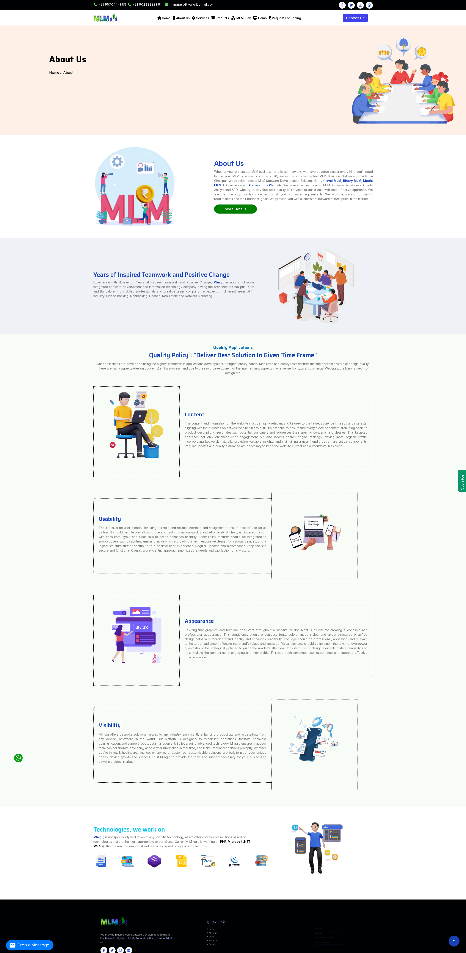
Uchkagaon (61, 893)
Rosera (94, 893)
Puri (110, 899)
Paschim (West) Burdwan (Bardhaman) (129, 895)
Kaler (92, 891)
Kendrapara (69, 899)
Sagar (224, 894)
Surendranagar (16, 895)
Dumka (81, 892)
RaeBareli (435, 889)
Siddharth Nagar (17, 890)
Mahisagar (427, 894)
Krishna (442, 895)
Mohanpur (140, 893)
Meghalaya (139, 899)
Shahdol (236, 894)
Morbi (435, 894)
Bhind (119, 894)
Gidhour (223, 890)
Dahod (380, 894)
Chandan (172, 892)
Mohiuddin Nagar (145, 893)
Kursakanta (65, 891)
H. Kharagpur (385, 891)
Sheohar (140, 889)
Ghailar (381, 890)
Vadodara (26, 895)
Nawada (109, 889)
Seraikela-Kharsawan (146, 892)
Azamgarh (207, 889)
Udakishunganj (410, 890)
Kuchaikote (27, 893)
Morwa (71, 893)
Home (166, 18)
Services (202, 18)
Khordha (81, 899)
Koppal (432, 897)
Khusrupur (71, 890)
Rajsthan (160, 899)
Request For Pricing (286, 18)
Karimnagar (200, 897)
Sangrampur (399, 891)
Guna (153, 894)
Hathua (44, 893)
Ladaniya (449, 890)
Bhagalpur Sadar (151, 890)
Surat (12, 895)
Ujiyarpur (123, 893)
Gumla (101, 892)
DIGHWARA (170, 893)
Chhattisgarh (224, 899)
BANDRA (409, 891)
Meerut (409, 889)
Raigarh (127, 897)
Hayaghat (412, 892)
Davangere (401, 897)
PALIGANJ (127, 890)
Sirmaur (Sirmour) (416, 895)
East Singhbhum (86, 892)
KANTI (437, 891)
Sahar (166, 891)
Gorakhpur (67, 889)
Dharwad (404, 897)
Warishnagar (85, 893)
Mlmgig (218, 335)
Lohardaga (123, 892)
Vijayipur (65, 893)
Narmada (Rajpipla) (440, 894)
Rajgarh (215, 894)
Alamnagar (416, 890)
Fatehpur (37, 889)
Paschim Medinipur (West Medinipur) (115, 895)
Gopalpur (178, 890)
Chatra (70, 892)
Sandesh (162, 891)
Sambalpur (118, 899)
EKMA (173, 893)
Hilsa (26, 892)
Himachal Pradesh (211, 899)
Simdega (152, 892)
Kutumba (117, 891)
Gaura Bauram (450, 892)
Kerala (131, 899)
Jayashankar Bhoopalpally (179, 897)
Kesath (384, 892)
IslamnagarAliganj (229, 890)
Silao (51, 892)
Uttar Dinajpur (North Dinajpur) (175, 895)
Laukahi (28, 891)
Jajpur (51, 899)
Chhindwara (135, 894)
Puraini (397, 890)
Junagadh (413, 894)
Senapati (5, 897)
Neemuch (206, 894)
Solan (421, 895)
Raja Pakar (86, 894)
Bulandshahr (245, 889)
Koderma (115, 892)
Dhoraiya (176, 892)
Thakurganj (57, 891)
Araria (4, 889)
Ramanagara (450, 897)
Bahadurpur (405, 892)
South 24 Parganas (166, 895)
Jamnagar (408, 894)
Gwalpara (401, 890)
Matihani (200, 892)
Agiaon (146, 891)
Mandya (436, 897)
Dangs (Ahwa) (385, 894)
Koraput (84, 899)
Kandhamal (64, 899)
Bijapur (45, 897)
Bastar (38, 897)
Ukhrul (22, 897)
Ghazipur (59, 889)
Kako (216, 891)
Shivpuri (136, 893)
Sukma (139, 897)
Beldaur (235, 891)
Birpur (204, 892)
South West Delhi (230, 895)
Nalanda (106, 889)
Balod (25, 897)
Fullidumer (181, 892)
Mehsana (431, 894)
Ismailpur (181, 890)
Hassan (411, 897)
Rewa (222, 894)
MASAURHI (119, 890)
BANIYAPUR (156, 893)
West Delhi (236, 895)
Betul (117, 894)
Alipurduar (33, 895)
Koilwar (153, 891)
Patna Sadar (52, 890)
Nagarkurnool (244, 897)
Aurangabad (10, 889)
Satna (227, 894)
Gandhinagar (398, 894)
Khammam (204, 897)
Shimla (411, 895)
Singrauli (254, 894)
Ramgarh (133, 892)
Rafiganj (128, 891)
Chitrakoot (254, 889)
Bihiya (186, 891)
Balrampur (221, 889)
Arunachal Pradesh (218, 899)
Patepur (377, 893)
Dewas (144, 894)
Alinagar (443, 892)
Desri (396, 893)
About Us (183, 18)
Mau (407, 889)
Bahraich (214, 889)
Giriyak (462, 891)
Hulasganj (202, 891)
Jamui (198, 890)
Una (423, 895)
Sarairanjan (78, 893)
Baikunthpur (14, 893)
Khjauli (437, 890)
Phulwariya (56, 893)
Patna (113, 889)
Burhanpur (126, 894)
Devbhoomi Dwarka (391, 894)
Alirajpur (98, 894)
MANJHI (194, 893)
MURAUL (431, 891)
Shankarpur (391, 890)
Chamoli (247, 895)
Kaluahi (434, 890)
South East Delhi (224, 895)
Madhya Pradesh (204, 899)
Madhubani (89, 889)
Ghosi (198, 891)
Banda (224, 889)
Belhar (166, 892)
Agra (163, 889)
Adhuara (241, 890)
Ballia (218, 889)
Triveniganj (442, 893)
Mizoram (135, 899)
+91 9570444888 (109, 4)
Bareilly (232, 889)
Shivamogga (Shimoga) (458, 897)
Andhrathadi (2, 891)
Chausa (394, 890)
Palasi (75, 891)
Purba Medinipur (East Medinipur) (153, 895)
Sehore (230, 894)
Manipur (156, 899)
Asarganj (403, 891)
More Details (285, 209)
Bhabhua (244, 890)
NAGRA (206, 893)
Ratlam (219, 894)
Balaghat (110, 894)
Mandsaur (193, 894)
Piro (171, 891)
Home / (55, 72)
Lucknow (387, 889)
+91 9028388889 (143, 4)
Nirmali (429, 893)
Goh (138, 891)
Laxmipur (213, 890)
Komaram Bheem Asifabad (212, 897)
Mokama (75, 890)
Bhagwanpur (249, 890)
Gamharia (378, 890)
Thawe (34, 893)
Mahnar (66, 894)
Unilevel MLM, (381, 180)
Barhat (220, 890)
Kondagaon (100, 897)
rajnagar (426, 890)
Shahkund (169, 890)
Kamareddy (195, 897)
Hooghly (67, 895)
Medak (236, 897)
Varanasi (37, 890)
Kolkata (87, 895)
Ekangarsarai (33, 892)
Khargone (186, 894)
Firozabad (42, 889)
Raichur (446, 897)
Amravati (235, 893)
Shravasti (12, 890)
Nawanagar (376, 892)
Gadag (408, 897)
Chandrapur (256, 893)
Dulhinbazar (115, 890)
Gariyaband (68, 897)
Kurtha (96, 891)
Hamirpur (390, 895)
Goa (163, 899)
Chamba (387, 895)
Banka (14, 889)
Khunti (111, 892)
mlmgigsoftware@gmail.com (190, 4)
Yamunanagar (378, 895)
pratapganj (418, 893)
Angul (5, 899)
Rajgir (15, 892)
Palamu (129, 892)
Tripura (146, 899)
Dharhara (380, 891)
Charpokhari (175, 891)
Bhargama (88, 891)
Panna (209, 894)
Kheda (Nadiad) (422, 894)
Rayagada (114, 899)
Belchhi (78, 890)
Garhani (168, 891)
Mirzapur (412, 889)
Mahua (383, 893)
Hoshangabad (163, 894)
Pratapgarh (431, 889)
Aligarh (165, 889)
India (1, 889)
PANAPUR (209, 893)
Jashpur (78, 897)
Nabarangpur (98, 899)
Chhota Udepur (376, 894)
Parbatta (238, 891)
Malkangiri (89, 899)
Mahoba (396, 889)
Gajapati (37, 899)
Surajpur (142, 897)
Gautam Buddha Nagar (48, 889)
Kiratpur (454, 892)
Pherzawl (1, 897)
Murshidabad (95, 895)
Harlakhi (455, 890)
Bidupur (409, 893)
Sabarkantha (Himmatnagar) (5, 895)
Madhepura (85, 889)
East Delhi (188, 895)
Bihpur (146, 890)
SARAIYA (458, 891)
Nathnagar (161, 890)
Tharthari (64, 892)
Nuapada (107, 899)
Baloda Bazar (30, 897)
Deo (125, 891)
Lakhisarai (80, 889)
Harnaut (5, 892)
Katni (178, 894)
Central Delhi (183, 895)
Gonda (63, 889)
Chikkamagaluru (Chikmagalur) (380, 897)
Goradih (130, 890)
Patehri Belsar (73, 894)
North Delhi (196, 895)
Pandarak (86, 890)
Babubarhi (431, 890)
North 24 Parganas (104, 895)
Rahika (419, 890)
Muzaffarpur (102, 889)
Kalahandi (59, 899)
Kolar (430, 897)
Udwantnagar (157, 891)
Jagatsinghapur (46, 899)
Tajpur (68, 893)
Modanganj (212, 891)
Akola (232, 893)
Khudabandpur (256, 892)
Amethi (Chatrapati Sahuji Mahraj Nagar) (186, 889)
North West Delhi (208, 895)
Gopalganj (22, 893)
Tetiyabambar (390, 891)
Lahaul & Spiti (404, 895)
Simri (394, 892)
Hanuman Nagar (418, 892)
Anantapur (426, 895)
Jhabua (175, 894)
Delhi (172, 899)
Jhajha (217, 890)
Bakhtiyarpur (91, 890)
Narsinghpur (201, 894)
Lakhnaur (6, 891)
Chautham (226, 891)
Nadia (99, 895)
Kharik (185, 890)
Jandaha (390, 893)
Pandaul (423, 890)
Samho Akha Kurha (208, 892)
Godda (97, 892)
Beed (244, 893)
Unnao (34, 890)
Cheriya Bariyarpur (246, 892)
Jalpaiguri (74, 895)
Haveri (414, 897)
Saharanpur (443, 889)
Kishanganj (75, 889)
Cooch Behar (45, 895)
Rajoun (188, 892)
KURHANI (440, 891)
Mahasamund (114, 897)
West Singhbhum (158, 892)
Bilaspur (383, 895)
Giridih (94, 892)
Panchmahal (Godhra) (451, 894)
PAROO (447, 891)
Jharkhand (193, 899)
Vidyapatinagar (128, 893)
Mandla (189, 894)
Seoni (233, 894)
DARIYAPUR (166, 893)
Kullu (400, 895)
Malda (90, 895)
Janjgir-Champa (74, 897)
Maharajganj (392, 889)
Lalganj (386, 893)
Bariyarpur (376, 891)
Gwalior (155, 894)
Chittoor (430, 895)
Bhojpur (26, 889)
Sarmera (22, 892)
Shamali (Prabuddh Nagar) (5, 890)
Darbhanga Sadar (399, 892)
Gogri (232, 891)
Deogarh (30, 899)
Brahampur (381, 892)
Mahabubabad (220, 897)
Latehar (118, 892)
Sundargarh (123, 899)
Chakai (207, 890)
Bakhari (223, 892)
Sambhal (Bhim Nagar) (450, 889)
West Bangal (175, 899)
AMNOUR (151, 893)
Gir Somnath (403, 894)
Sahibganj (140, 892)
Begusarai (18, 889)
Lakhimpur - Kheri (379, 889)
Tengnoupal (15, 897)
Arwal (6, 889)
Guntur (440, 895)
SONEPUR (220, 893)
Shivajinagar (105, 893)
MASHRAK (202, 893)
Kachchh (416, 894)
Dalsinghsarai (118, 893)
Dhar (147, 894)
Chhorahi (251, 892)
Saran (133, 889)
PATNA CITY (47, 890)
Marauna (426, 893)
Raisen (212, 894)
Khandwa (181, 894)
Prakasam (450, 895)
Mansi (229, 891)
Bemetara (41, 897)
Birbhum (40, 895)
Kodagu (426, 897)
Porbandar (461, 894)
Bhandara (247, 893)
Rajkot (464, 894)
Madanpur (122, 891)
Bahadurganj (33, 891)
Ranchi (136, 892)
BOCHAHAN (413, 891)
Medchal (239, 897)
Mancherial (232, 897)
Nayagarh (103, 899)
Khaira (205, 890)
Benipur (439, 892)
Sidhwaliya (37, 893)
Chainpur (253, 890)
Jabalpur (172, 894)
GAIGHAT (417, 891)
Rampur (439, 889)
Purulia (161, 895)
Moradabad (417, 889)
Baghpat (210, 889)
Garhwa (91, 892)
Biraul (446, 892)
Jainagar (441, 890)
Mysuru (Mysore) (441, 897)
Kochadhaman (43, 891)
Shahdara (213, 895)
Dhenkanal (34, 899)
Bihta (107, 890)
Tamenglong (9, 897)
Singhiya (109, 893)
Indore (168, 894)
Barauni (197, 892)
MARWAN (443, 891)
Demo (262, 18)
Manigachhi (432, 892)
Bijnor (237, 889)
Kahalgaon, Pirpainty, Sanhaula (138, 890)
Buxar (29, 889)
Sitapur (22, 890)
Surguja (145, 897)
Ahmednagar (228, 893)
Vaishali (153, 889)
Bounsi (169, 892)
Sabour (165, 890)
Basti (235, 889)
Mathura (404, 889)
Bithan (101, 893)
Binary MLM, (402, 180)
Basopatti (445, 890)
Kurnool (446, 895)
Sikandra (201, 890)
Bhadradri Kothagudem (156, 897)
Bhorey (41, 893)
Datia (142, 894)
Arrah (144, 891)
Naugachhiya (193, 890)
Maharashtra (198, 899)
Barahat (163, 892)
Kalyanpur (90, 893)
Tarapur (395, 891)
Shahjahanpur (463, 889)
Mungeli (119, 897)
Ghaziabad (55, 889)
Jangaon (172, 897)
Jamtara (108, 892)
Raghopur (438, 893)
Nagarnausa (41, 892)
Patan (457, 894)
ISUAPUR (179, 893)
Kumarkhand (385, 890)
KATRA (425, 891)
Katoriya (185, 892)
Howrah (70, 895)
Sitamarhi (144, 889)
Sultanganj (174, 890)
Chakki (387, 892)
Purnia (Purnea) (117, 889)
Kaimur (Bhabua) (236, 890)
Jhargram (78, 895)
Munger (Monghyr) (95, 889)
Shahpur (189, 891)
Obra (131, 891)
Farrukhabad (33, 889)
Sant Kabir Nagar (457, 889)
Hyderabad (164, 897)
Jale (422, 892)
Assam (165, 899)
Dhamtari (61, 897)
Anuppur (101, 894)
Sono (210, 890)
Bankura (37, 895)
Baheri (409, 892)
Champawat (252, 895)
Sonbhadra (26, 890)
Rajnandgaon (135, 897)
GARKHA (176, 893)
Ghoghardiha (20, 891)
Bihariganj (405, 890)
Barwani (114, 894)
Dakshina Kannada (394, 897)
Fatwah (41, 890)
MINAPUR (428, 891)
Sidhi (250, 894)
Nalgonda (250, 897)
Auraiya (202, 889)
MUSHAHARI (421, 891)
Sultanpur (30, 890)
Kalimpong (83, 895)
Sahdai (90, 894)
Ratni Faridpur (206, 891)
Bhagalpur (22, 889)
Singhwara (425, 892)
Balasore (12, 899)
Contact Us (355, 18)
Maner (104, 890)
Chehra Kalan (405, 893)
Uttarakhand (180, 899)
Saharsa (125, 889)
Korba (104, 897)
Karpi (94, 891)
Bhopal (122, 894)
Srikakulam (454, 895)
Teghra (216, 892)
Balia (214, 892)
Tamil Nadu (128, 899)
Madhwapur (459, 890)
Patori (133, 893)
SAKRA (434, 891)
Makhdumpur (193, 891)
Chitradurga (388, 897)
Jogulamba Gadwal (188, 897)
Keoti (429, 892)
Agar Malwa (94, 894)
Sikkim (143, 899)
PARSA (212, 893)
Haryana (168, 899)
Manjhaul (219, 892)
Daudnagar (135, 891)
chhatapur (433, 893)
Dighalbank (38, 891)
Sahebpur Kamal (232, 892)
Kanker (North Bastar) (93, 897)
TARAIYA (223, 893)
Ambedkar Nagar (175, 889)
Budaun (240, 889)
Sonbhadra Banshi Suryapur (103, 891)
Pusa (82, 893)
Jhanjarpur (464, 890)
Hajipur (55, 894)
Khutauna (25, 891)
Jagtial (168, 897)
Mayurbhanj (93, 899)
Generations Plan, (312, 185)
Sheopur (244, 894)
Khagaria (71, 889)
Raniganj (69, 891)
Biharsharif (29, 892)
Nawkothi (240, 892)
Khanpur (74, 893)
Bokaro (67, 892)
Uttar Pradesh (188, 899)
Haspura (141, 891)
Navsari (445, 894)
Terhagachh (52, 891)
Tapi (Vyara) (21, 895)
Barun (110, 891)
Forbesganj (78, 891)
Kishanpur (456, 893)
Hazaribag (104, 892)
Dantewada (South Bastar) (55, 897)
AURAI (407, 891)
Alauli (219, 891)
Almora (239, 895)
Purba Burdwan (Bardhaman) (141, 895)
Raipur (130, 897)
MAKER (191, 893)
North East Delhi (202, 895)
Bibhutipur (114, 893)
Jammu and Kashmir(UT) (231, 899)
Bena (38, 892)
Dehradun (256, 895)
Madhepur (11, 891)
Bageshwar (244, 895)
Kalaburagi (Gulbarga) (420, 897)
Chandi (9, 892)
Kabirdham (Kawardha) (85, 897)
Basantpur (422, 893)
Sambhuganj (192, 892)
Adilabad (150, 897)
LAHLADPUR (188, 893)
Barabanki (228, 889)
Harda (159, 894)
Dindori (150, 894)
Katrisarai (57, 892)
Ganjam (41, 899)
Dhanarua (100, 890)
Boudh (23, 899)
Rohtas (121, 889)
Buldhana (252, 893)
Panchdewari (51, 893)
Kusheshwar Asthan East (7, 893)
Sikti (72, 891)
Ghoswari (82, 890)
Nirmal (253, 897)
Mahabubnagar (227, 897)
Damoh (139, 894)
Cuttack (26, 899)
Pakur (126, 892)
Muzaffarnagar (423, 889)
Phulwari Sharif (62, 890)
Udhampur (2, 899)
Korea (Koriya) (108, 897)
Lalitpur (384, 889)
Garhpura (236, 892)
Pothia (48, 891)
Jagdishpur (156, 890)
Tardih (436, 892)
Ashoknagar (106, 894)
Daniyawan (67, 890)
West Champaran (158, 889)
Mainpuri (400, 889)
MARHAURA (198, 893)
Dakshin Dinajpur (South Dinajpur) (54, 895)
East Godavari (435, 895)
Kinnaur (397, 895)
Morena (197, 894)
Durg (65, 897)
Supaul (150, 889)
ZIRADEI (460, 893)
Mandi (408, 895)
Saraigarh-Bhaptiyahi (450, 893)
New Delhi (192, 895)
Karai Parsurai (46, 892)
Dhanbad (78, 892)
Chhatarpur (131, 894)
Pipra (446, 893)
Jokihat (61, 891)
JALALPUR (183, 893)
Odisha (149, 899)
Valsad (29, 895)
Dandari (226, 892)
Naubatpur (110, 890)
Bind (61, 892)
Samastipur (129, 889)
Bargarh (16, 899)
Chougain (391, 892)
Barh (94, 890)
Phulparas (15, 891)
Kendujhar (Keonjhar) (75, 899)
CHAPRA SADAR (160, 893)
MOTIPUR (455, 891)
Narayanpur (189, 890)
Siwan (147, 889)
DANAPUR (123, 890)
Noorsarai (2, 892)
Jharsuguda (54, 899)
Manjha (30, 893)
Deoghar (74, 892)
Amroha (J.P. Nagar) (197, 889)
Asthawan (19, 892)
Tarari (179, 891)
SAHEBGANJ (451, 891)
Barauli (18, 893)
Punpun (97, 890)
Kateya (47, 893)
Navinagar (113, 891)
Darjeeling (63, 895)
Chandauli (249, 889)
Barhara (150, 891)
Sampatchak (57, 890)
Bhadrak (19, 899)
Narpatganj (84, 891)
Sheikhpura (136, 889)
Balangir (8, 899)
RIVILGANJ (216, 893)
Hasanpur (97, 893)
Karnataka (153, 899)
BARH (44, 890)
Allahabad (170, 889)
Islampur (12, 892)
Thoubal (19, 897)
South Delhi (218, 895)
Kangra (394, 895)
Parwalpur (54, 892)
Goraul (394, 893)
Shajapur (240, 894)
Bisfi (452, 890)
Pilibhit (427, 889)
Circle (242, 891)
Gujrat (184, 899)
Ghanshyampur (459, 892)
